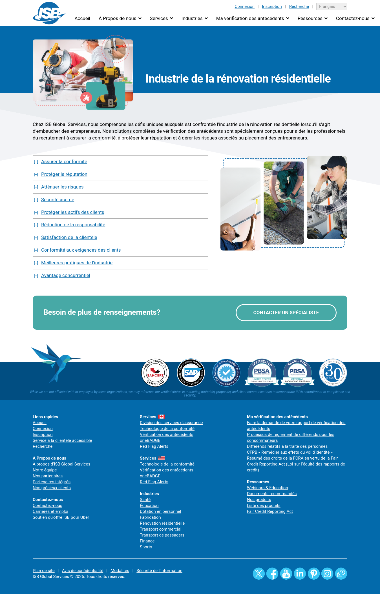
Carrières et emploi (50, 511)
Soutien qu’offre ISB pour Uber (61, 517)
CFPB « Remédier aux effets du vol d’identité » (290, 452)
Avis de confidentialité (82, 570)
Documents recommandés (272, 493)
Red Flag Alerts (154, 446)
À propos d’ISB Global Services (61, 464)
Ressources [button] (310, 18)
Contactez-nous (47, 505)
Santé (145, 499)
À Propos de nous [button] (117, 18)
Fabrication (150, 517)
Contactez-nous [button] (353, 18)
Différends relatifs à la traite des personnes (287, 446)
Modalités (120, 570)
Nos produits (259, 499)
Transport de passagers (162, 535)
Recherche (299, 6)
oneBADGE (150, 440)
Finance (147, 541)
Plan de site (44, 570)
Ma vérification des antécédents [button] (250, 18)
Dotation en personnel (160, 511)
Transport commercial (160, 529)
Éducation (149, 505)
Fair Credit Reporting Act (270, 511)
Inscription (272, 6)
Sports (146, 546)
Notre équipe (45, 470)
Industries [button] (192, 18)
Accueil (82, 18)
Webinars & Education (267, 487)
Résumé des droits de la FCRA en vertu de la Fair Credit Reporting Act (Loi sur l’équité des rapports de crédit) (296, 464)
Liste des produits (263, 505)
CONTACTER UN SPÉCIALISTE (286, 312)
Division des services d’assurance (171, 422)
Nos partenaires (48, 475)
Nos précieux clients (52, 487)
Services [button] (159, 18)
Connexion (245, 6)
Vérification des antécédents (166, 434)
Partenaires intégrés (51, 481)
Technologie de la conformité (167, 428)
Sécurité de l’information (159, 570)
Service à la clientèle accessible (62, 440)
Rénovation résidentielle (162, 523)
